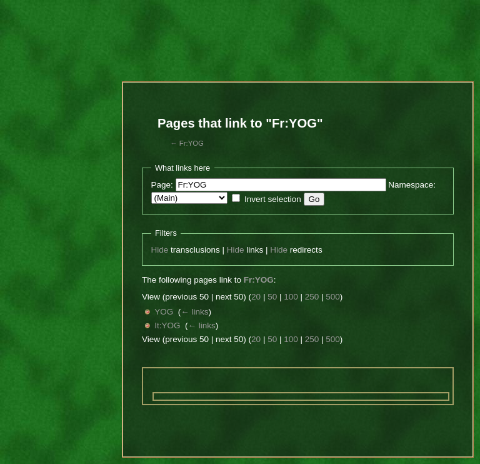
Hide (160, 250)
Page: (162, 184)
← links (194, 311)
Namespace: (412, 184)
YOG (163, 311)
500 (333, 296)
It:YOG (167, 325)
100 (291, 296)
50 (272, 296)
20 (256, 296)
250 (312, 296)
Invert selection (272, 199)
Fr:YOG (191, 143)
